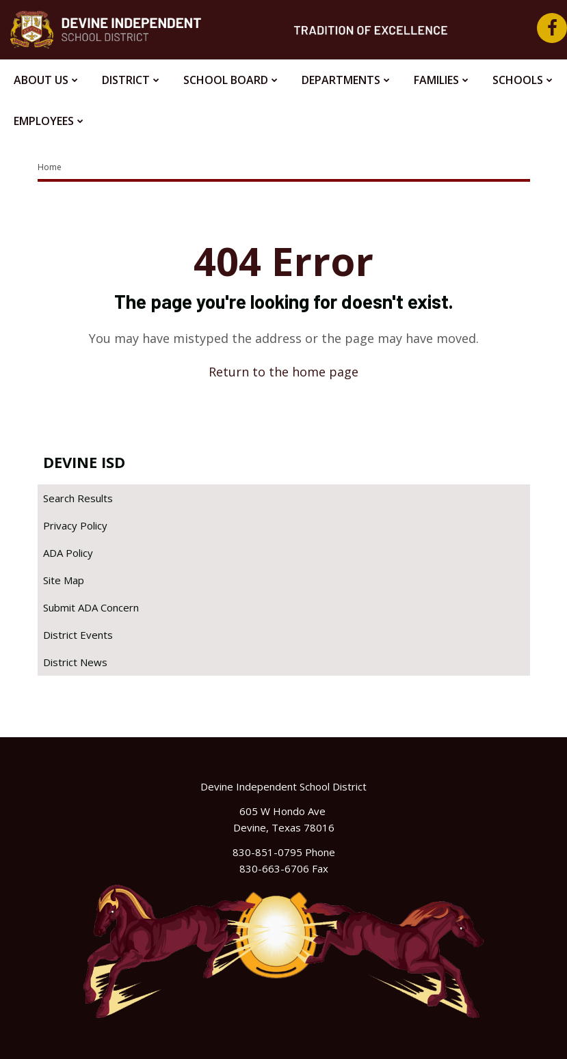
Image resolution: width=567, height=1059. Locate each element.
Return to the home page (283, 371)
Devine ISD (84, 462)
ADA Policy (68, 553)
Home (50, 167)
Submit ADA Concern (91, 607)
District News (75, 662)
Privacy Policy (75, 525)
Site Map (63, 580)
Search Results (78, 498)
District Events (78, 635)
